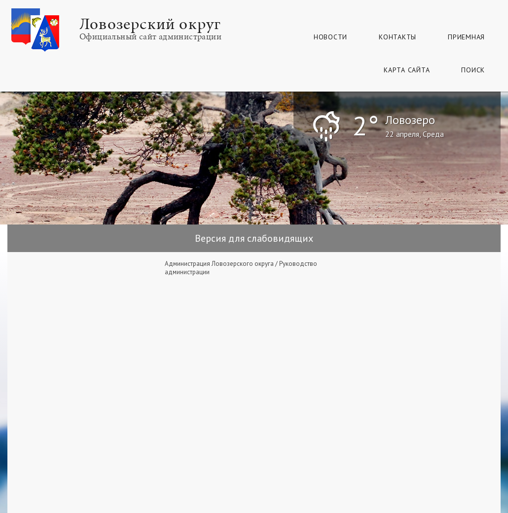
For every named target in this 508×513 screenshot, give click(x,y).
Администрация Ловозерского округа (219, 263)
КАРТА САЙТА (407, 69)
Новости (330, 36)
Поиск (473, 69)
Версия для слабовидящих (254, 238)
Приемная (466, 36)
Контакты (397, 36)
